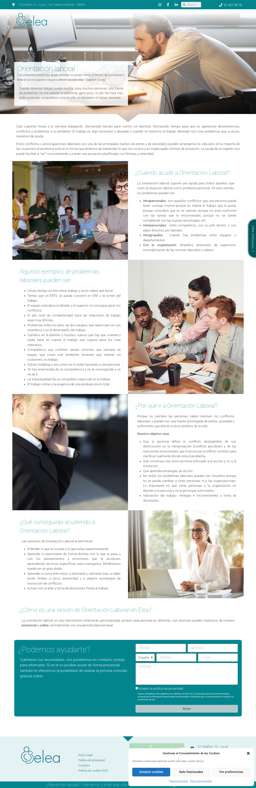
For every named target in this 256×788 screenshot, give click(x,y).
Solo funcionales (191, 772)
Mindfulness (213, 26)
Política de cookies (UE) (93, 770)
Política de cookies (178, 781)
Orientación (193, 26)
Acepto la (161, 688)
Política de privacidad (201, 781)
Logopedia (127, 26)
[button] (248, 753)
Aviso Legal (85, 755)
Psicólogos (81, 26)
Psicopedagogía (169, 26)
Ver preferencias (231, 772)
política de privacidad (168, 688)
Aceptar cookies (151, 772)
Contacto (232, 26)
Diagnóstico (146, 26)
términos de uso (148, 700)
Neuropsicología (105, 26)
